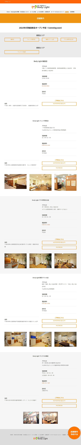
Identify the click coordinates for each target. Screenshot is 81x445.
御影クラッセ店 (50, 39)
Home (11, 434)
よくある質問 (41, 434)
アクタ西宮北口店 (68, 39)
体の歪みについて (27, 434)
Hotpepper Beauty (59, 103)
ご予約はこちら (7, 1)
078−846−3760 (46, 303)
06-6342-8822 (45, 86)
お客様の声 (47, 434)
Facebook (59, 168)
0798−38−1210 (46, 145)
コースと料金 (34, 434)
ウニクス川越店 (22, 51)
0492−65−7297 (46, 383)
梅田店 (12, 39)
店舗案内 (64, 434)
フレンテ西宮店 (31, 39)
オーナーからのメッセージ (56, 434)
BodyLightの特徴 (18, 434)
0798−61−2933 (46, 224)
